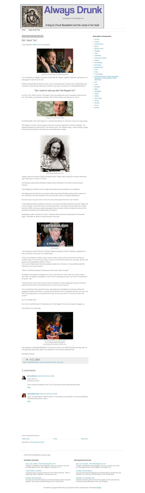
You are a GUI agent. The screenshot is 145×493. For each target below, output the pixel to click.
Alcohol (97, 39)
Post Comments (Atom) (37, 442)
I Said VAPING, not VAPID (33, 471)
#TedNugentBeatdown (33, 362)
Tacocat (97, 103)
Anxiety (97, 42)
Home (23, 30)
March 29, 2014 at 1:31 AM (46, 376)
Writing (97, 107)
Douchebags (48, 362)
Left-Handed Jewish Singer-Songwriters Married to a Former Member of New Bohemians (106, 78)
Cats (96, 53)
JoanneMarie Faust (33, 394)
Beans (96, 46)
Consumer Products (101, 58)
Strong (97, 100)
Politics (54, 362)
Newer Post (25, 439)
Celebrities (98, 55)
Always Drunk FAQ (34, 30)
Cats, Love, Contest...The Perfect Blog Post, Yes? (40, 464)
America (42, 362)
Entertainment (99, 67)
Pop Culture (60, 362)
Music (96, 89)
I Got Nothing (99, 74)
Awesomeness (99, 44)
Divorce (97, 60)
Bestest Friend (99, 48)
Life (96, 82)
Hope (96, 72)
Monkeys (97, 87)
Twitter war (36, 45)
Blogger (99, 487)
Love (96, 84)
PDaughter (98, 91)
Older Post (84, 439)
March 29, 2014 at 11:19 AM (48, 394)
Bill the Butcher (32, 376)
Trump (96, 105)
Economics (98, 65)
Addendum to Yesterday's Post (85, 478)
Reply (29, 387)
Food (96, 69)
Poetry (97, 94)
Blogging (97, 51)
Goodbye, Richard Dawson (33, 478)
